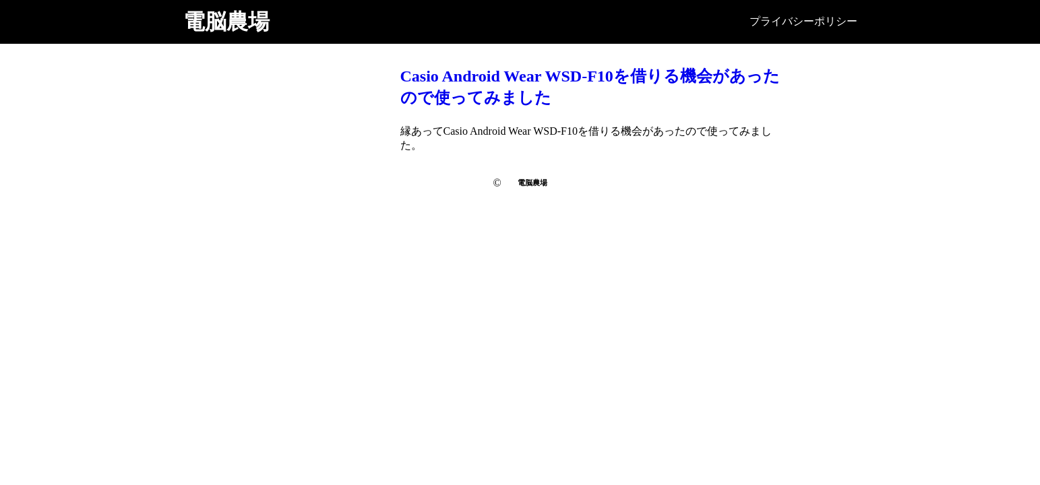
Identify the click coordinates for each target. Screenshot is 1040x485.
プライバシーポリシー (803, 21)
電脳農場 (226, 21)
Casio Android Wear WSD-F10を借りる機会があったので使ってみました (590, 86)
